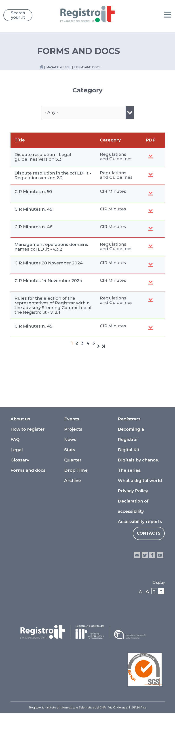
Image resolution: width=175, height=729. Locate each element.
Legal (17, 449)
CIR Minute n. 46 (150, 282)
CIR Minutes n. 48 (34, 226)
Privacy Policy (133, 490)
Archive (72, 480)
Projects (73, 429)
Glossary (20, 460)
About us (20, 419)
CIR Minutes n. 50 (33, 191)
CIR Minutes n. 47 (150, 265)
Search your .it (18, 15)
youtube (160, 555)
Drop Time (76, 470)
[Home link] (41, 67)
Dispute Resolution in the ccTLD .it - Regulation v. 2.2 (150, 175)
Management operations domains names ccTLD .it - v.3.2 (51, 247)
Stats (69, 449)
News (70, 439)
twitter (144, 555)
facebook (152, 555)
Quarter (73, 460)
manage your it (58, 67)
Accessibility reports (140, 521)
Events (71, 419)
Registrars (129, 419)
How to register (28, 429)
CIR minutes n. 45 (150, 328)
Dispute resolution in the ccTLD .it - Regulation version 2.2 (53, 175)
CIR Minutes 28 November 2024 (49, 263)
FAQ (15, 439)
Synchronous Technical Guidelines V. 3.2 (150, 246)
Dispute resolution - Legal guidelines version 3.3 (43, 157)
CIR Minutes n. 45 (33, 326)
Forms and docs (28, 470)
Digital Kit (128, 449)
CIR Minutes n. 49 (34, 209)
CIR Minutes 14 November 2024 (48, 280)
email (137, 555)
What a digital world (140, 480)
